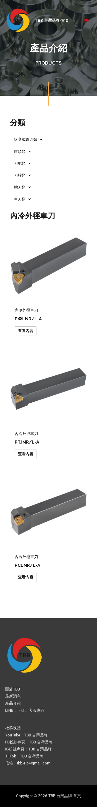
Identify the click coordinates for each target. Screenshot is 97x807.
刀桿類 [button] (24, 175)
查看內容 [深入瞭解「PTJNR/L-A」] (25, 454)
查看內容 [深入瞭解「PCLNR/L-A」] (25, 577)
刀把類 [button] (24, 163)
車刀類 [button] (24, 199)
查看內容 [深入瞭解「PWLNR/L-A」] (25, 330)
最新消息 (13, 696)
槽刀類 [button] (24, 187)
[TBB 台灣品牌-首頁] (18, 20)
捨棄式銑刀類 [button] (29, 139)
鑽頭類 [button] (24, 151)
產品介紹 (13, 703)
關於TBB (12, 689)
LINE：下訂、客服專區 (24, 710)
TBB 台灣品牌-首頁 (52, 20)
